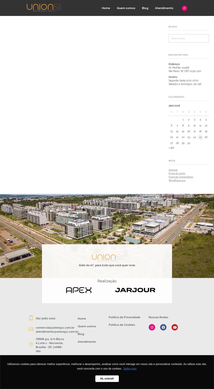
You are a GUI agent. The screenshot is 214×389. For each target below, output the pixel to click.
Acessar (173, 170)
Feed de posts (177, 173)
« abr (171, 147)
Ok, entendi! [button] (107, 378)
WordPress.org (177, 180)
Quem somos (126, 8)
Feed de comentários (181, 177)
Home (106, 8)
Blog (145, 8)
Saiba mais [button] (129, 368)
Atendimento (164, 8)
